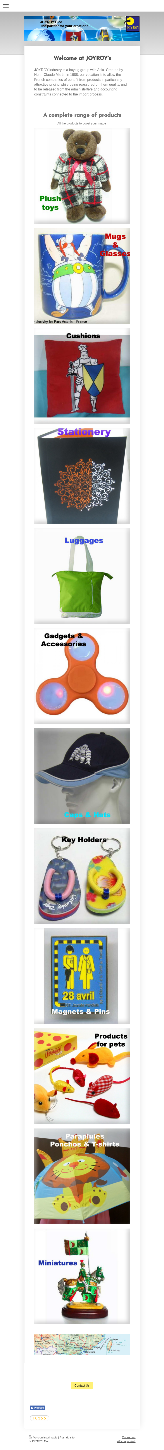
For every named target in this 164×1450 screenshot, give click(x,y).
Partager (37, 1407)
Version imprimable (43, 1437)
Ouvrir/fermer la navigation (82, 5)
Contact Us (82, 1385)
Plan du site (67, 1437)
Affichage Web (126, 1441)
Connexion (128, 1437)
